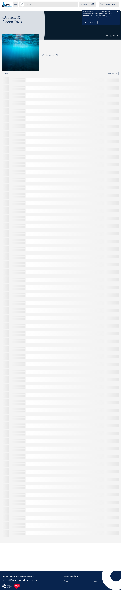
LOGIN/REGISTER (111, 4)
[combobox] (83, 4)
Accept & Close (90, 22)
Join (95, 581)
